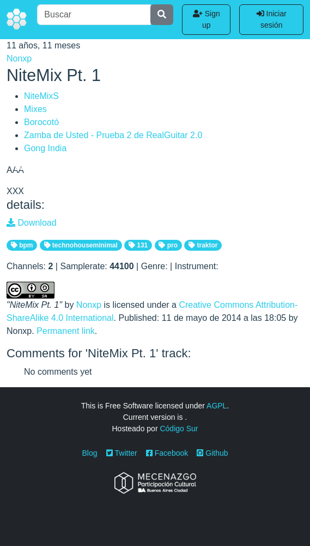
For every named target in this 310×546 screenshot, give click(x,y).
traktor (203, 245)
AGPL (216, 405)
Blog (90, 453)
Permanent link (66, 331)
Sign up (206, 19)
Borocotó (41, 122)
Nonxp (19, 58)
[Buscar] (94, 14)
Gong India (45, 148)
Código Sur (179, 428)
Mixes (35, 109)
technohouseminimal (81, 245)
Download (32, 222)
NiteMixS (41, 96)
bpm (22, 245)
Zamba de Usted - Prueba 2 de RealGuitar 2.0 (113, 135)
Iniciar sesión (272, 19)
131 (138, 245)
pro (168, 245)
